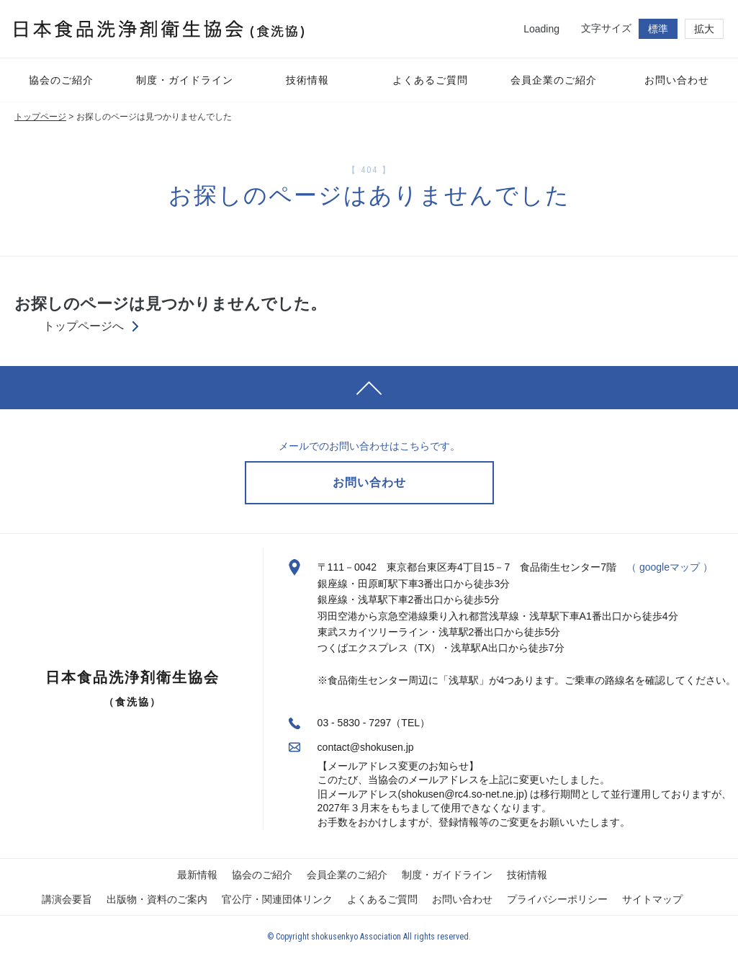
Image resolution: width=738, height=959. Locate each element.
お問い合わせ (462, 899)
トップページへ (83, 326)
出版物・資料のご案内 (157, 899)
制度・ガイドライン (447, 875)
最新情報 (197, 875)
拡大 (704, 29)
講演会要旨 (67, 899)
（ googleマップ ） (669, 567)
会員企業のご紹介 (347, 875)
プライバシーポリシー (557, 899)
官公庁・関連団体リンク (277, 899)
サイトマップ (652, 899)
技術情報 (527, 875)
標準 (658, 29)
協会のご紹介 (262, 875)
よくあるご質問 (382, 899)
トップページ (40, 117)
